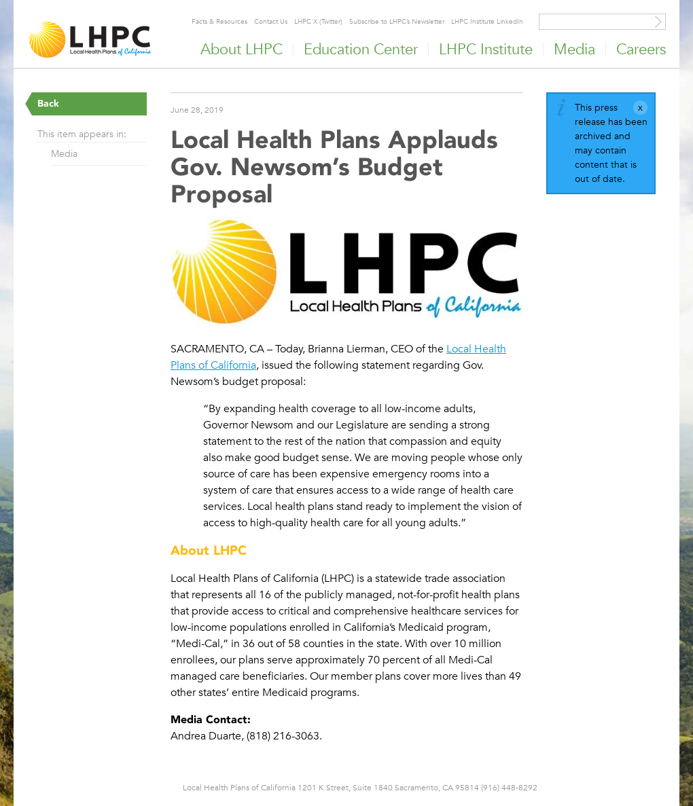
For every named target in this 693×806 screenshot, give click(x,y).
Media (64, 153)
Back (48, 103)
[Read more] (346, 273)
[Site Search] (658, 21)
